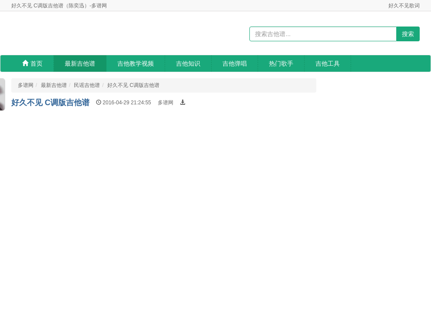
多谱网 (25, 85)
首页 (32, 63)
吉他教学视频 (135, 63)
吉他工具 (327, 63)
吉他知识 (188, 63)
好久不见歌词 (404, 6)
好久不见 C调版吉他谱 (133, 85)
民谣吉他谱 (87, 85)
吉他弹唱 (234, 63)
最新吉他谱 (80, 63)
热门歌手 (281, 63)
